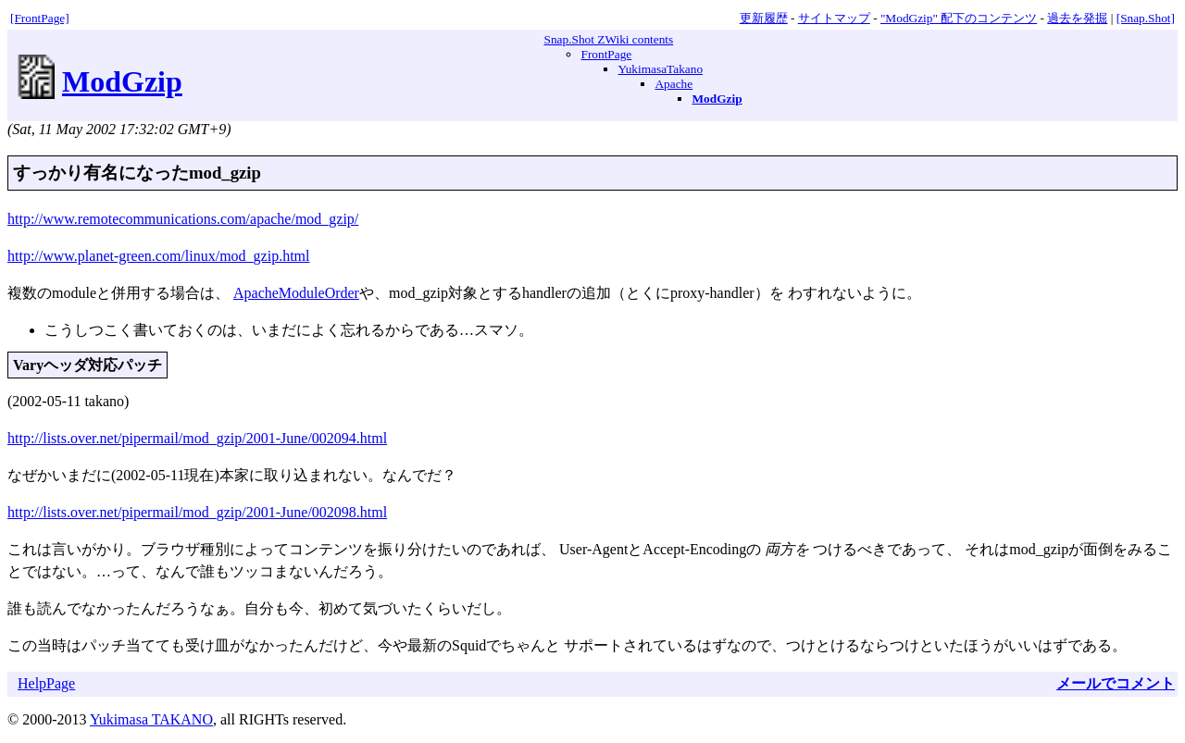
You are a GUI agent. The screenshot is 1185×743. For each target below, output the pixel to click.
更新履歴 (764, 18)
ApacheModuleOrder (296, 293)
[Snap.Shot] (1145, 18)
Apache (673, 84)
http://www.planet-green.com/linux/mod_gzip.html (158, 256)
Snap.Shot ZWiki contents (608, 39)
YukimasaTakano (660, 69)
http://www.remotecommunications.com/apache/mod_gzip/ (182, 219)
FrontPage (605, 54)
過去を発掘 (1077, 18)
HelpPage (46, 683)
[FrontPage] (39, 18)
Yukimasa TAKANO (151, 719)
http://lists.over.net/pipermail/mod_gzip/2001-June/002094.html (197, 438)
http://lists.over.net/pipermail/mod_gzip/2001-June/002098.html (197, 512)
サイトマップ (834, 18)
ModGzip (122, 81)
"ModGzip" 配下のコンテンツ (958, 18)
